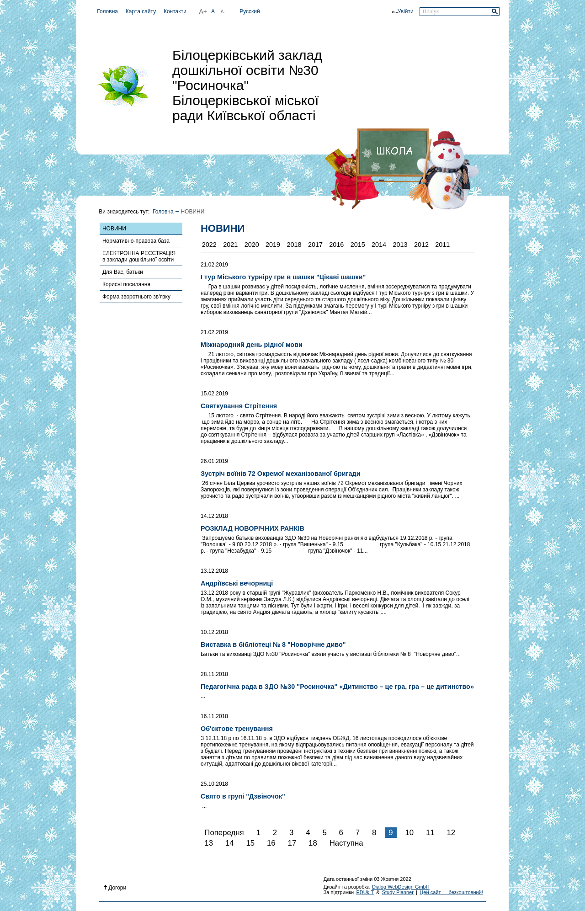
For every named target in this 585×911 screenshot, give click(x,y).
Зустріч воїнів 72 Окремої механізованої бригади (281, 473)
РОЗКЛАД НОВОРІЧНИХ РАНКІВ (252, 528)
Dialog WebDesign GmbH (401, 887)
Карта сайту (141, 11)
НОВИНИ (114, 228)
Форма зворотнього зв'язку (136, 296)
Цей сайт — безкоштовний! (451, 892)
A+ (203, 11)
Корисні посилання (126, 284)
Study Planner (398, 892)
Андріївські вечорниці (237, 583)
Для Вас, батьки (122, 272)
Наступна (346, 843)
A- (223, 11)
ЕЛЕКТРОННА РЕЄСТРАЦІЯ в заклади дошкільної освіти (139, 256)
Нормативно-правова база (136, 241)
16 (271, 843)
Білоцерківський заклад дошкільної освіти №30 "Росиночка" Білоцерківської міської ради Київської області (247, 85)
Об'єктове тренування (237, 728)
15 (250, 843)
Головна (107, 11)
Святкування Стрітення (239, 406)
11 (430, 832)
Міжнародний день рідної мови (252, 344)
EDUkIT (365, 892)
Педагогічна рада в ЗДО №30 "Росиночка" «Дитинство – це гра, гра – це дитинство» (337, 686)
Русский (249, 11)
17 (292, 843)
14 (229, 843)
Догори (115, 887)
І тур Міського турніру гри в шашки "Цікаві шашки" (283, 277)
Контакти (175, 11)
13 (208, 843)
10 (409, 832)
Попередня (224, 832)
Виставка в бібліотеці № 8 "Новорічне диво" (273, 644)
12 (451, 832)
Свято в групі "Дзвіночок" (243, 796)
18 (312, 843)
